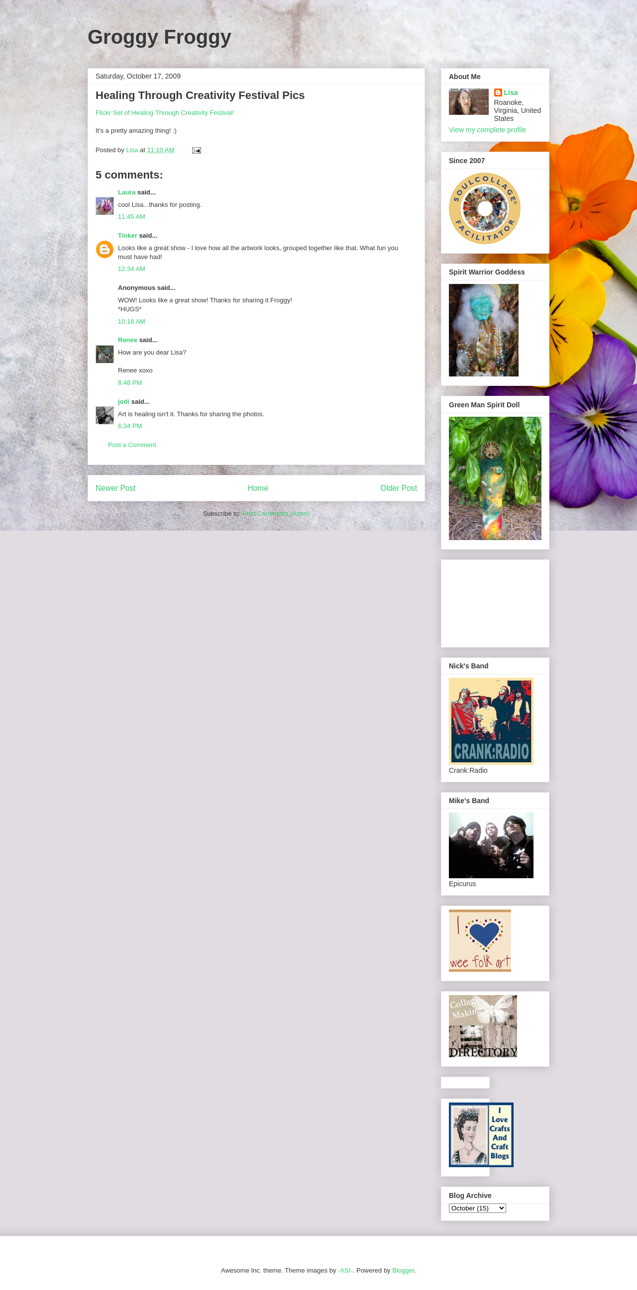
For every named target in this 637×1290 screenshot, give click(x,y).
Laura (126, 192)
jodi (123, 401)
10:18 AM (131, 321)
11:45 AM (131, 216)
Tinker (127, 235)
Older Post (398, 488)
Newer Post (116, 488)
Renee (127, 340)
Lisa (511, 92)
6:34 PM (130, 426)
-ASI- (345, 1270)
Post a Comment (132, 445)
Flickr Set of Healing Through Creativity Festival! (165, 112)
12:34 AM (131, 269)
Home (258, 488)
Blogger (403, 1270)
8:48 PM (130, 382)
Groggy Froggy (159, 37)
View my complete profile (487, 130)
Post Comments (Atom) (276, 513)
